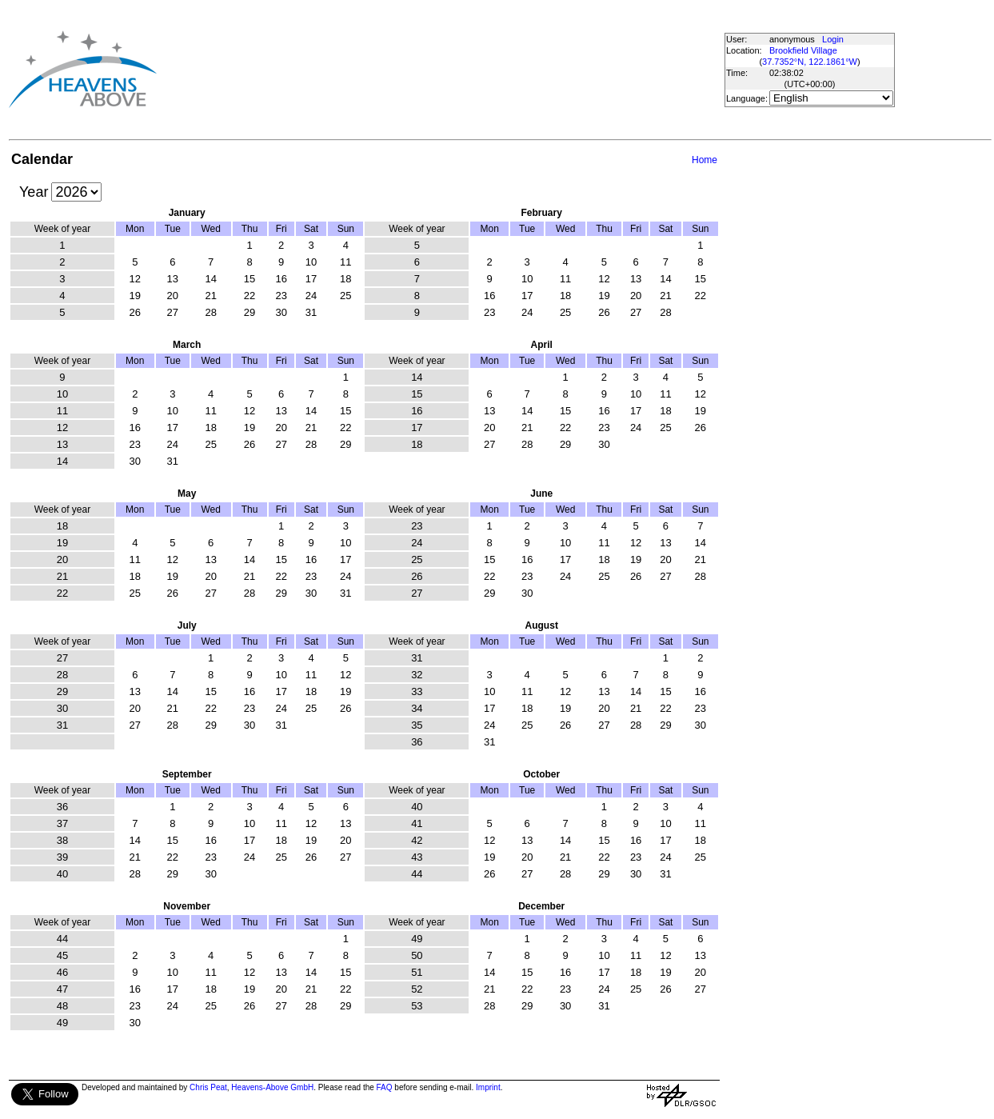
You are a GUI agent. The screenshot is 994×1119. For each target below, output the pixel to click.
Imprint (488, 1087)
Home (704, 160)
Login (833, 39)
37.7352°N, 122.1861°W (809, 61)
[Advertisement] (433, 69)
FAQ (385, 1087)
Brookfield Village (803, 50)
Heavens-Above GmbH (272, 1087)
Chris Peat (208, 1087)
